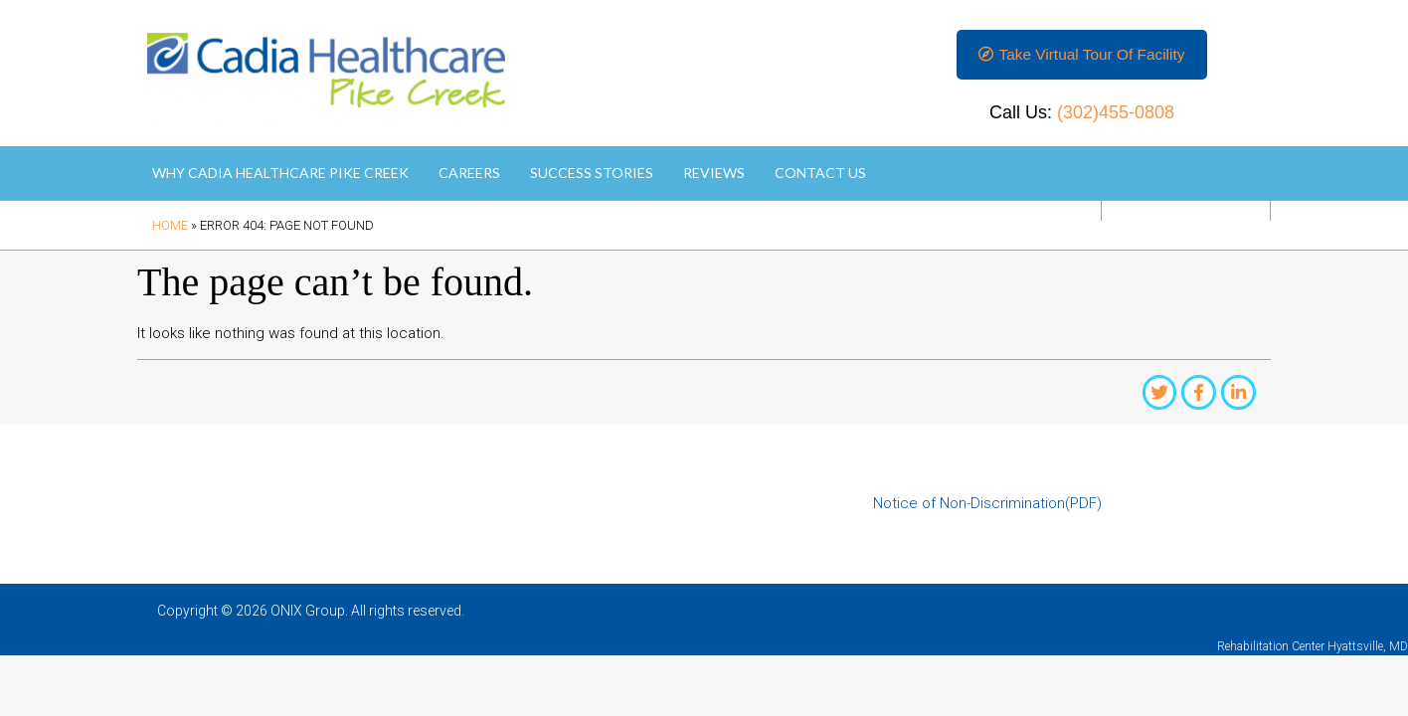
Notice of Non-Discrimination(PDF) (987, 508)
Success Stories (591, 175)
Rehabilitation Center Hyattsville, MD (1312, 650)
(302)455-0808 (1115, 115)
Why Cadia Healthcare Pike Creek (280, 175)
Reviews (714, 175)
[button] (1081, 56)
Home (170, 228)
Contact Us (820, 175)
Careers (469, 175)
